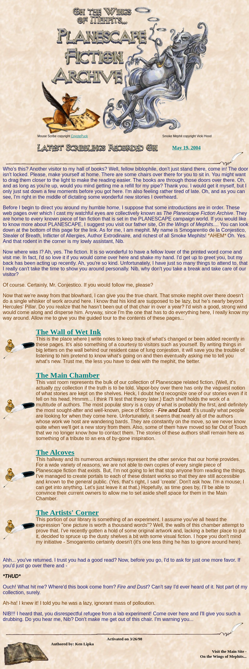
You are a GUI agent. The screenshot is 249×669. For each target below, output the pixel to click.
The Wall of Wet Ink (68, 332)
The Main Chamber (68, 375)
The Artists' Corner (67, 512)
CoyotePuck (79, 136)
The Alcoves (55, 452)
